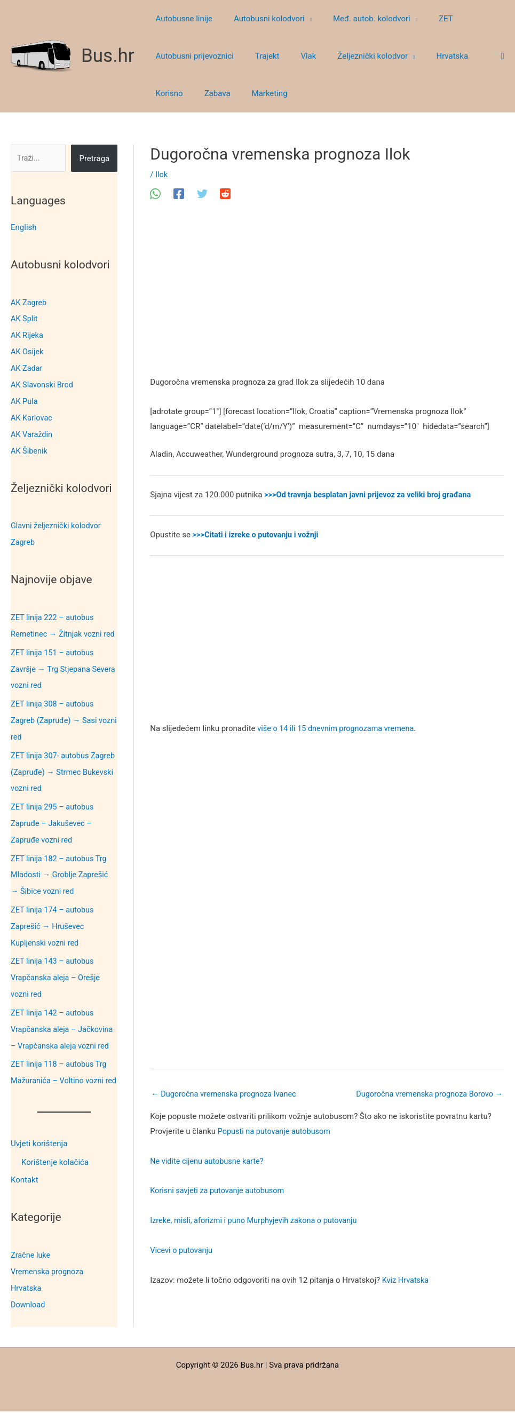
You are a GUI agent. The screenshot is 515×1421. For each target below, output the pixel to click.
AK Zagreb (29, 302)
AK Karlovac (32, 414)
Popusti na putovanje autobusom (276, 1132)
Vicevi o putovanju (182, 1251)
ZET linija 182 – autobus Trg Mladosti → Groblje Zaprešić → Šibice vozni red (61, 877)
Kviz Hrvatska (406, 1280)
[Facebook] (178, 193)
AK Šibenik (30, 446)
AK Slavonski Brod (43, 382)
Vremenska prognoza (48, 1282)
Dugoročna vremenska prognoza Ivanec (226, 1094)
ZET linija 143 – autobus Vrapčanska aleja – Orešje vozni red (57, 977)
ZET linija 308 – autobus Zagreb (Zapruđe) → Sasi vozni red (55, 727)
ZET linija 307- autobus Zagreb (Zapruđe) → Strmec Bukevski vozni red (60, 777)
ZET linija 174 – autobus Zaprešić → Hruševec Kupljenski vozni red (54, 927)
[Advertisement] (327, 296)
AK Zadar (27, 366)
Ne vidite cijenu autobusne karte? (209, 1161)
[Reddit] (225, 193)
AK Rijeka (27, 334)
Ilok (161, 174)
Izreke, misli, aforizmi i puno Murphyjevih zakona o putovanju (257, 1221)
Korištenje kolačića (55, 1174)
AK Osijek (28, 350)
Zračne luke (31, 1266)
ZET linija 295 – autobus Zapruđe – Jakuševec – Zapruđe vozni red (54, 827)
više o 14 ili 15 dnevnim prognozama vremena (338, 728)
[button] (300, 18)
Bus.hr (107, 56)
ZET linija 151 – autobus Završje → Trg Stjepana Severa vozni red (54, 677)
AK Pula (24, 398)
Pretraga (94, 158)
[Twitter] (202, 193)
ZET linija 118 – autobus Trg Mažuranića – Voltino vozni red (60, 1077)
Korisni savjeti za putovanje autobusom (219, 1191)
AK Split (24, 318)
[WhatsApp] (155, 193)
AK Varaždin (32, 430)
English (24, 227)
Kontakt (24, 1192)
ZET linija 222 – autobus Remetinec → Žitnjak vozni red (58, 627)
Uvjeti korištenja (39, 1156)
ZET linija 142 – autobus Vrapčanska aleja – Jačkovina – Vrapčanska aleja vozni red (64, 1027)
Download (28, 1314)
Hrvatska (27, 1298)
